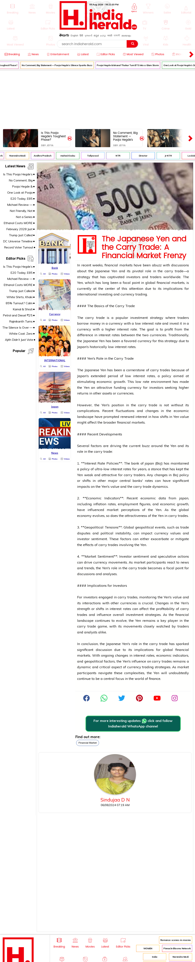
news (185, 562)
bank (135, 463)
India (154, 956)
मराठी (109, 35)
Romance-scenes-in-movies (175, 940)
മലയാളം (126, 35)
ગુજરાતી (88, 35)
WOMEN (147, 948)
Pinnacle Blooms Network (177, 948)
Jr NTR (169, 155)
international (87, 294)
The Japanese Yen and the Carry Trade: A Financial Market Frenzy (144, 247)
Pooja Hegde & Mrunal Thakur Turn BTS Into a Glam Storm (129, 65)
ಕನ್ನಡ (96, 35)
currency (127, 294)
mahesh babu (69, 155)
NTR (119, 155)
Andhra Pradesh (44, 155)
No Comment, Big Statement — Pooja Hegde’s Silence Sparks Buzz (58, 65)
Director (144, 155)
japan (149, 463)
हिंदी (81, 35)
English (74, 35)
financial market (87, 742)
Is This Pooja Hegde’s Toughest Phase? (53, 136)
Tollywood (94, 155)
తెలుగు (64, 36)
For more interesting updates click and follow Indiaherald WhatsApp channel (133, 723)
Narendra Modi (19, 155)
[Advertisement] (97, 98)
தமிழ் (103, 35)
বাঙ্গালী (117, 35)
